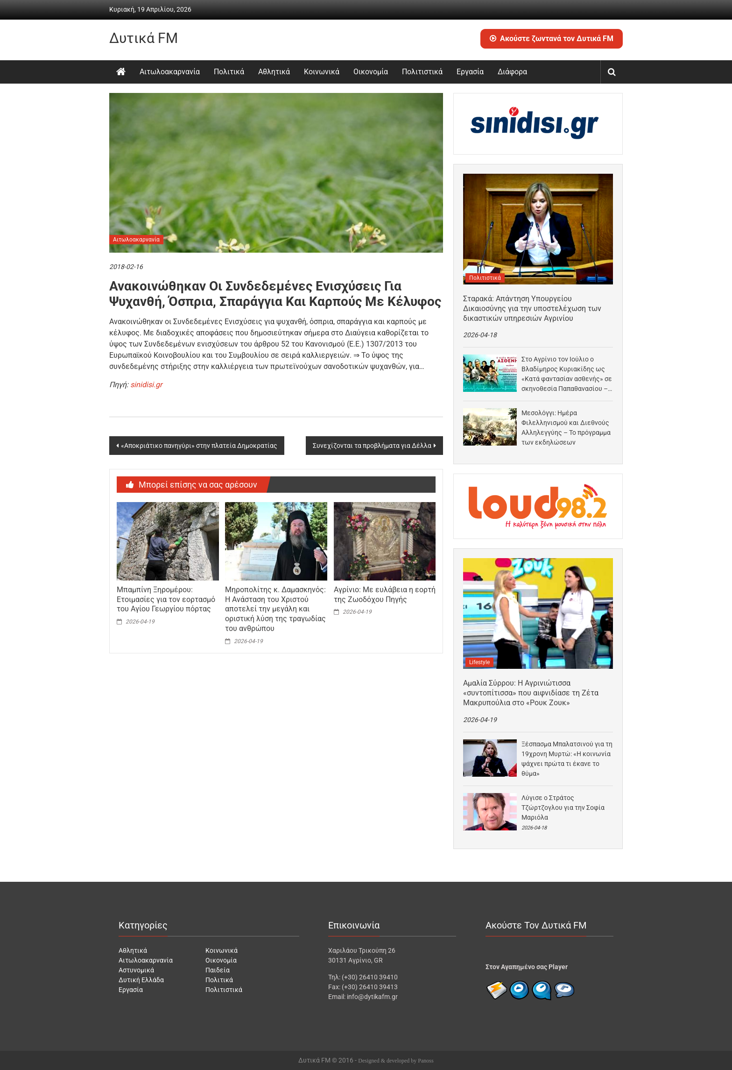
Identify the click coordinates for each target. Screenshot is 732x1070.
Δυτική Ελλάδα (141, 980)
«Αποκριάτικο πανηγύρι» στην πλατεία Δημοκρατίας (199, 445)
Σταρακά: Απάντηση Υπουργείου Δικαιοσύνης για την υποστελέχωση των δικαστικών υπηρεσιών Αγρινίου (532, 308)
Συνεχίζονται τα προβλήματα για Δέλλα (372, 445)
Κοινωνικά (321, 71)
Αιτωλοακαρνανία (170, 71)
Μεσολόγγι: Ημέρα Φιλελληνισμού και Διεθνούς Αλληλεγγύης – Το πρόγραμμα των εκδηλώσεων (566, 427)
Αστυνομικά (136, 970)
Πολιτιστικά (422, 71)
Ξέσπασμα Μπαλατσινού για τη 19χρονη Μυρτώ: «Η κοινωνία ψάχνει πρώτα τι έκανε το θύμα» (566, 758)
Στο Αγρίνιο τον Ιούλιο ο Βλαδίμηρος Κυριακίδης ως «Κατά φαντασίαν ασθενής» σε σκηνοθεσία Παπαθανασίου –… (566, 373)
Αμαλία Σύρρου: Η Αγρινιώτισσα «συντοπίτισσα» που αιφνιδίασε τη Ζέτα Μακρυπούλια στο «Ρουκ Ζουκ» (530, 693)
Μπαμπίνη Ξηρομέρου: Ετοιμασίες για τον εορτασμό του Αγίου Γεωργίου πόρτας (166, 599)
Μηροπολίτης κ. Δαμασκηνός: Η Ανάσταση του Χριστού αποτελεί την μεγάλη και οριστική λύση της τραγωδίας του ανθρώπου (275, 609)
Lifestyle (479, 662)
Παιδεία (217, 970)
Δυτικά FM (143, 38)
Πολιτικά (229, 71)
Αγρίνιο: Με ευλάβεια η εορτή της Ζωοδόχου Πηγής (385, 594)
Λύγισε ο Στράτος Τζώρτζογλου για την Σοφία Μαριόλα (563, 807)
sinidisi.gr (146, 384)
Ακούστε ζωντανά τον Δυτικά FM (551, 38)
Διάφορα (512, 71)
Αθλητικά (274, 71)
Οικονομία (370, 71)
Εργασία (470, 71)
